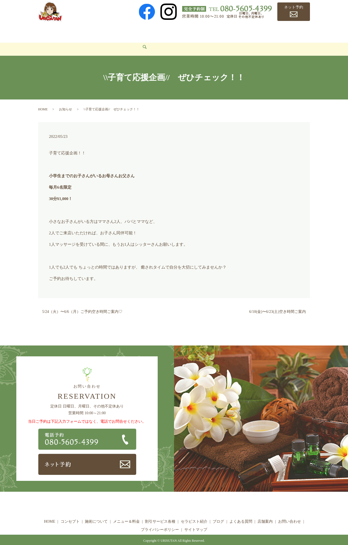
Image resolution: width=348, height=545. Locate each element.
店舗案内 (288, 31)
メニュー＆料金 (133, 31)
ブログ (236, 31)
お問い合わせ (54, 41)
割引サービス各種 (171, 31)
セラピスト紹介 (209, 31)
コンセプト (71, 31)
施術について (100, 31)
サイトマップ (195, 521)
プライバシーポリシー (160, 521)
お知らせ (65, 101)
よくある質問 (261, 31)
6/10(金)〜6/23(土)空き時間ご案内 (277, 304)
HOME (48, 31)
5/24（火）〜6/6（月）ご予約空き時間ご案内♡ (82, 304)
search (76, 41)
